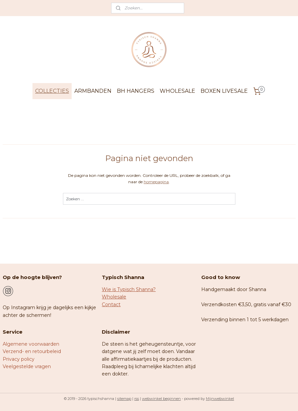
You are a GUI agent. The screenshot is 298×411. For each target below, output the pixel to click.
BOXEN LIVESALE (224, 91)
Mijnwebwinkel (220, 398)
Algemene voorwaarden (31, 344)
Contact (111, 304)
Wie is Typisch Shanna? (129, 289)
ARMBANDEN (92, 91)
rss (136, 398)
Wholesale (114, 297)
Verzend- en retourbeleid (32, 351)
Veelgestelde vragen (27, 366)
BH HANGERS (135, 91)
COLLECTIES (52, 91)
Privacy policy (18, 359)
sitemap (124, 398)
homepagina (156, 181)
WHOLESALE (177, 91)
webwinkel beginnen (161, 398)
